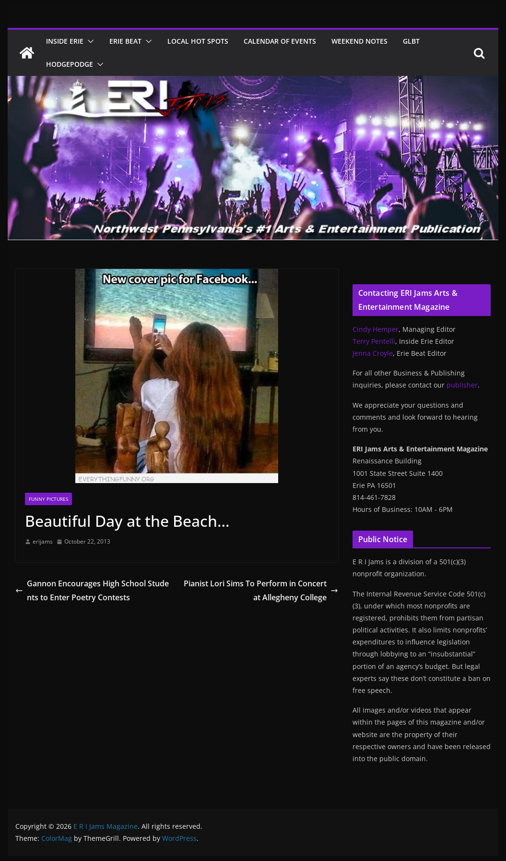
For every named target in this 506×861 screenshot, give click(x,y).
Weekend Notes (359, 41)
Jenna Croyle (373, 353)
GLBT (411, 41)
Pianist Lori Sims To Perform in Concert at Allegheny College (261, 590)
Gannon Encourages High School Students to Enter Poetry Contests (92, 590)
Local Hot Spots (197, 41)
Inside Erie (64, 41)
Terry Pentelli (374, 341)
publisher (462, 384)
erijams (43, 541)
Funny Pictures (48, 499)
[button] (88, 41)
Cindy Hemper (376, 329)
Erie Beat (125, 41)
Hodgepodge (69, 64)
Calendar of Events (280, 41)
